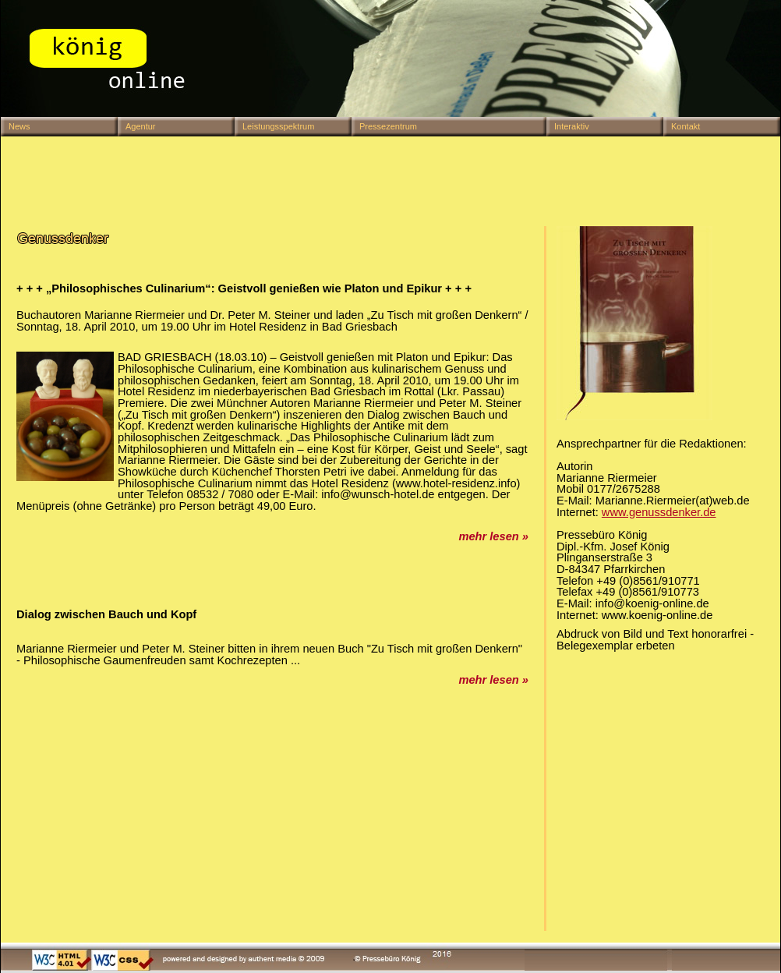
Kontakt (685, 126)
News (19, 126)
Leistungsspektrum (278, 126)
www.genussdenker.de (659, 512)
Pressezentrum (388, 126)
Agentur (140, 126)
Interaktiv (571, 126)
